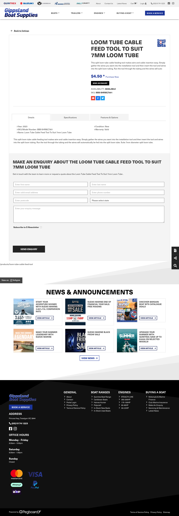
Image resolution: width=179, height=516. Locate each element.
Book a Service (155, 13)
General (70, 392)
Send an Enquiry (100, 83)
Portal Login (71, 402)
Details (31, 117)
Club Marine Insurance (158, 402)
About (98, 3)
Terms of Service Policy (76, 408)
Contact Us (109, 3)
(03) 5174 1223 (18, 423)
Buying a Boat (124, 13)
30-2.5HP (125, 408)
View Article (44, 318)
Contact (70, 399)
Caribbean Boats (101, 399)
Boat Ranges (100, 392)
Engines (98, 13)
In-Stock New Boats (102, 408)
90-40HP (124, 405)
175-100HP (125, 402)
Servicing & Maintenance (159, 408)
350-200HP (125, 399)
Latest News (122, 3)
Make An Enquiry (156, 405)
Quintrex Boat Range (102, 396)
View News (89, 358)
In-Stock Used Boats (102, 410)
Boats (54, 13)
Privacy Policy (72, 405)
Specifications (70, 117)
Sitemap (166, 512)
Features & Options (109, 117)
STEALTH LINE (127, 396)
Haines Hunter (100, 402)
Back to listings (20, 30)
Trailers (75, 13)
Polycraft (97, 405)
